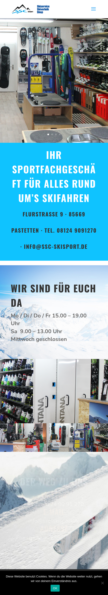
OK (55, 588)
